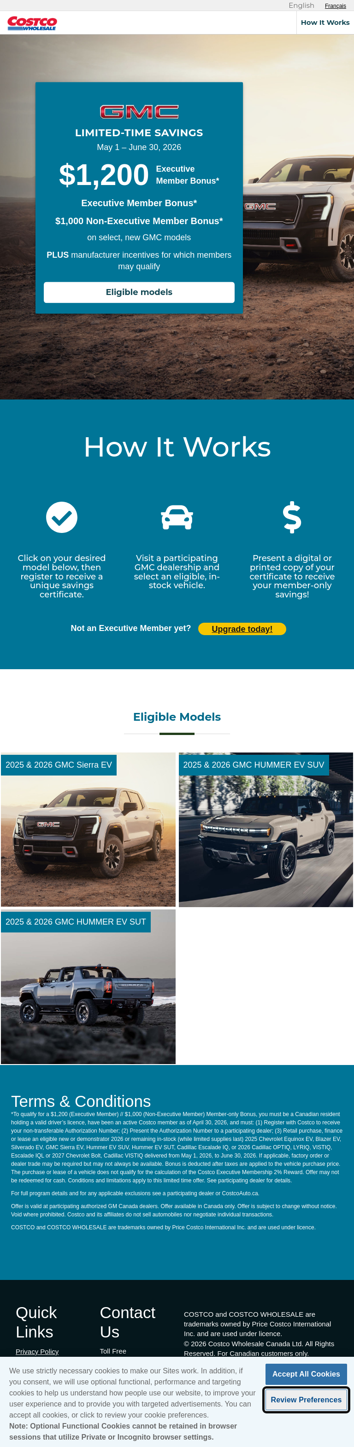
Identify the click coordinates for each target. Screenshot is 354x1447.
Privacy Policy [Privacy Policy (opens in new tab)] (37, 1351)
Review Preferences (306, 1402)
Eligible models (139, 293)
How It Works (325, 22)
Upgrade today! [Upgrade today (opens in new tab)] (242, 629)
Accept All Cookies (306, 1377)
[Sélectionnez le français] (335, 6)
